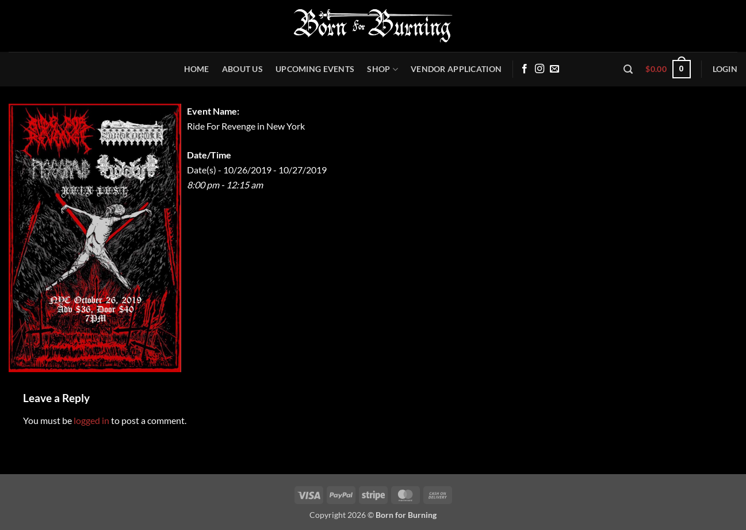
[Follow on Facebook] (524, 69)
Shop (382, 69)
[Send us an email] (554, 69)
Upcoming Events (315, 69)
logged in (91, 420)
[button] (628, 69)
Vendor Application (456, 69)
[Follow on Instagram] (539, 69)
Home (196, 69)
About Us (242, 69)
